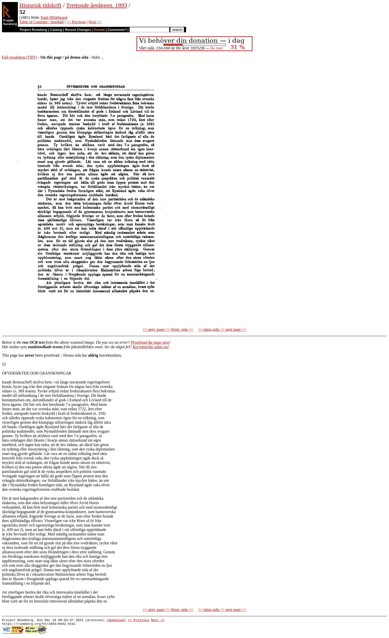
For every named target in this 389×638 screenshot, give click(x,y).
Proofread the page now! (150, 342)
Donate (99, 30)
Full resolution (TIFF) (19, 57)
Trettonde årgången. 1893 (96, 5)
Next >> (95, 22)
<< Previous (76, 22)
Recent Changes (78, 30)
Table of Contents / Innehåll (41, 22)
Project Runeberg (33, 30)
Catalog (56, 30)
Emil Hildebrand (54, 17)
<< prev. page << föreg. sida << (168, 329)
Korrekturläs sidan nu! (151, 347)
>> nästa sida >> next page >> (222, 329)
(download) (116, 620)
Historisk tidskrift (40, 5)
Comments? (117, 30)
